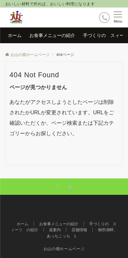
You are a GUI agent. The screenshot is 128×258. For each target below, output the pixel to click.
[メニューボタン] (118, 17)
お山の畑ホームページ (64, 249)
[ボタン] (104, 17)
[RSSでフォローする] (70, 187)
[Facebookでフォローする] (58, 187)
